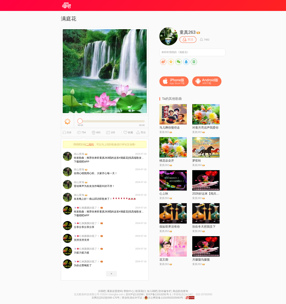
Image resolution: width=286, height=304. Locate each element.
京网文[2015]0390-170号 (106, 297)
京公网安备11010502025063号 (163, 297)
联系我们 (140, 291)
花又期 (163, 259)
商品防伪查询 (180, 291)
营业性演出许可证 (132, 297)
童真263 (187, 32)
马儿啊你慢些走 (169, 127)
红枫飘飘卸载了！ (87, 207)
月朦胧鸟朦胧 (201, 259)
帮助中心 (129, 291)
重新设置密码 (114, 291)
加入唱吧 (152, 291)
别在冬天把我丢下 (204, 226)
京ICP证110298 (135, 294)
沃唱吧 (102, 291)
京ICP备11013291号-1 (158, 294)
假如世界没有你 (169, 226)
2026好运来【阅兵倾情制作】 (206, 193)
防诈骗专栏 (165, 291)
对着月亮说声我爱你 (205, 127)
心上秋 (163, 193)
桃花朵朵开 (166, 160)
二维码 (90, 144)
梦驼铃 (196, 160)
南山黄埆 (79, 153)
